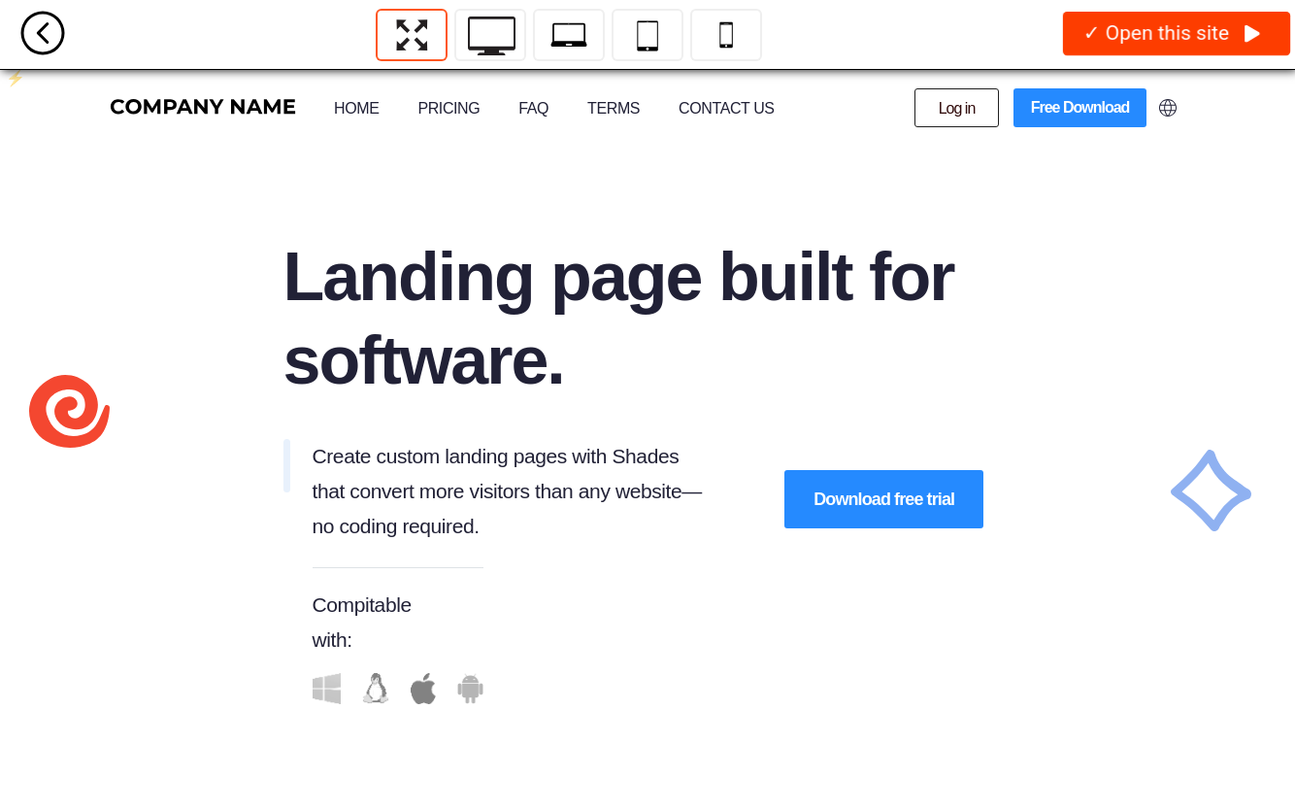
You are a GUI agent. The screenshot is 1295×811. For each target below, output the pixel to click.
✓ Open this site (1171, 33)
